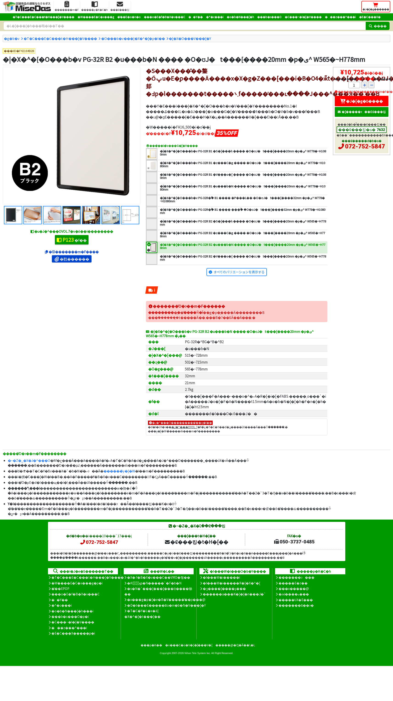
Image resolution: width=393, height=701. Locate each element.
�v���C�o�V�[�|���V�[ (188, 645)
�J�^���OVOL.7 (184, 427)
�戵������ (71, 259)
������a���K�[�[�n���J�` (234, 594)
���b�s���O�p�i (70, 616)
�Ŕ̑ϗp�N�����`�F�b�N (154, 583)
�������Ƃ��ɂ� (296, 605)
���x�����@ (294, 588)
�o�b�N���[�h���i (72, 611)
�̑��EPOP (60, 588)
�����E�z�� (293, 583)
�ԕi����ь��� (294, 594)
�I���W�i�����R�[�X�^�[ (231, 583)
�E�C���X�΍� (370, 17)
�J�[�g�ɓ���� (361, 101)
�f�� (72, 239)
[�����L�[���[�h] (184, 26)
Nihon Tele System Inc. (197, 653)
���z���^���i (340, 17)
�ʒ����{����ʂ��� (224, 588)
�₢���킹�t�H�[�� (196, 541)
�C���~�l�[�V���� (303, 17)
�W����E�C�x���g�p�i (77, 583)
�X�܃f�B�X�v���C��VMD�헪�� (158, 577)
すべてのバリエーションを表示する (239, 271)
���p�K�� (151, 645)
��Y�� (195, 17)
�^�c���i (214, 17)
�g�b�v (12, 38)
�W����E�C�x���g (96, 17)
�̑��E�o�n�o (129, 17)
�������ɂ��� (297, 577)
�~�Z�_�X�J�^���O (29, 460)
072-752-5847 (365, 146)
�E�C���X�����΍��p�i (73, 633)
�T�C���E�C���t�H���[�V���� (43, 17)
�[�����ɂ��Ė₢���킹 (361, 112)
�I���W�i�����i (221, 577)
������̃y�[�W (119, 470)
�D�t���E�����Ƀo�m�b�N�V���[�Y (166, 605)
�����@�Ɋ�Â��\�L (235, 645)
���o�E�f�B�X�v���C (164, 17)
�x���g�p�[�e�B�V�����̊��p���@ (166, 599)
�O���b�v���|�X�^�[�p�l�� (133, 38)
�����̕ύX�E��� (296, 599)
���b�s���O (269, 17)
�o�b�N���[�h (240, 17)
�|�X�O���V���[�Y (190, 38)
